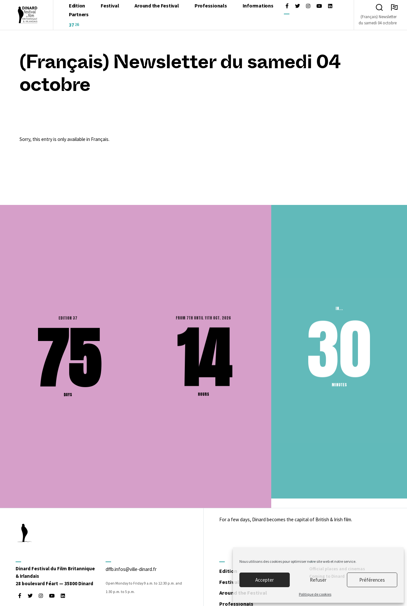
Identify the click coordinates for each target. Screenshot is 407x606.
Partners (79, 15)
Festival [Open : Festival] (110, 6)
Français (99, 140)
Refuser (318, 580)
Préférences (372, 580)
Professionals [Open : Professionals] (211, 6)
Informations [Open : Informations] (258, 6)
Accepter (264, 580)
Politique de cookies (315, 594)
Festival (232, 582)
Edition (230, 571)
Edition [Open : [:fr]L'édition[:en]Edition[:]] (77, 6)
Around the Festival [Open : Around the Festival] (156, 6)
